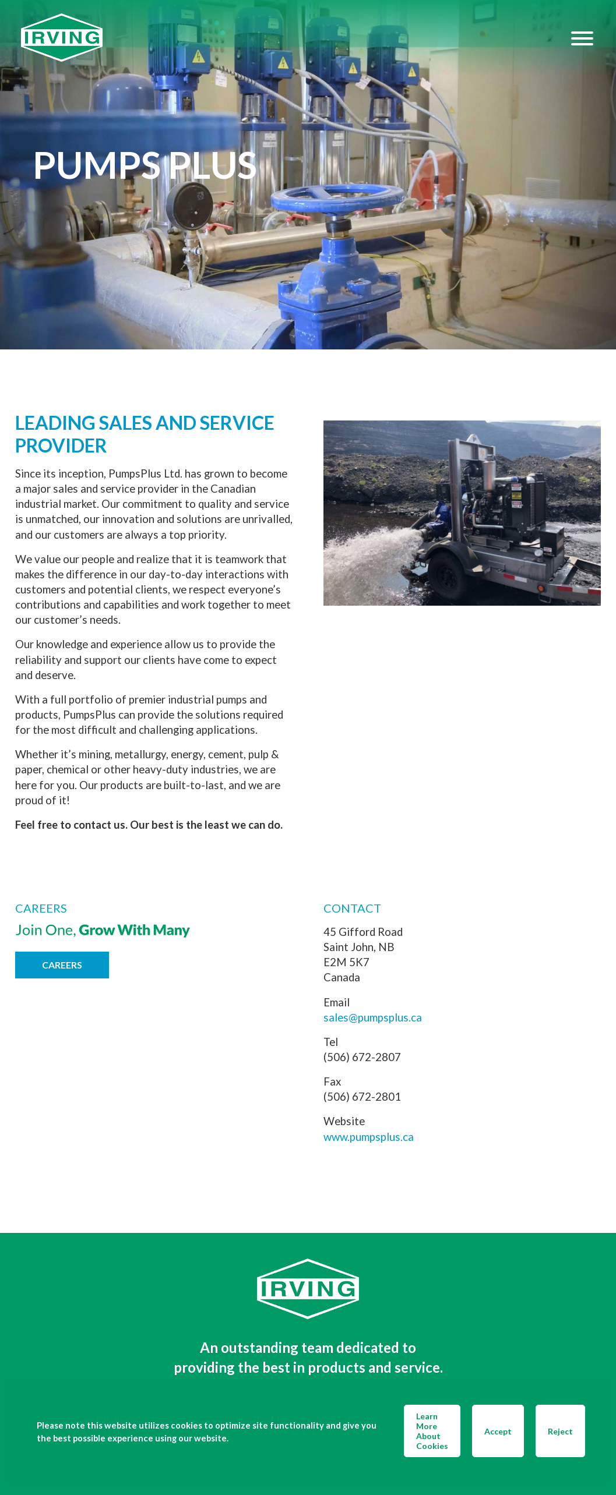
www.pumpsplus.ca (368, 1136)
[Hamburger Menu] (582, 38)
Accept (498, 1431)
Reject (560, 1431)
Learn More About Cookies (432, 1431)
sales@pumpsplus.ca (372, 1017)
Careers (62, 964)
